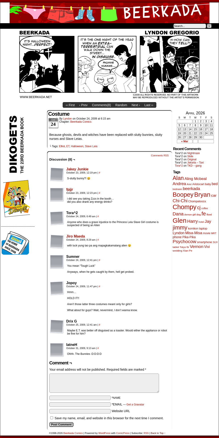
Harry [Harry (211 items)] (192, 221)
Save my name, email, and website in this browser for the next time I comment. (109, 418)
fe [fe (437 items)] (204, 214)
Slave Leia (91, 146)
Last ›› (149, 105)
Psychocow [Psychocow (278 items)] (184, 241)
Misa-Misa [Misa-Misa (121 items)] (193, 233)
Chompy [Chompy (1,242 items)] (184, 207)
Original (191, 159)
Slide (190, 156)
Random (121, 105)
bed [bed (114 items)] (215, 184)
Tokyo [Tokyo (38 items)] (183, 247)
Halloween (77, 146)
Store (33, 26)
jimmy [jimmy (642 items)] (180, 227)
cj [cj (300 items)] (198, 207)
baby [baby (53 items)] (208, 184)
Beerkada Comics (109, 12)
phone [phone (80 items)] (177, 237)
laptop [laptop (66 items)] (203, 228)
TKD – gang (194, 165)
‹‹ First (70, 105)
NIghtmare (193, 153)
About (19, 26)
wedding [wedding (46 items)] (177, 250)
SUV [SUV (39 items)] (215, 242)
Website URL (121, 411)
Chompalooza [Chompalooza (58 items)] (197, 201)
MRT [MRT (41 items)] (214, 233)
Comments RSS (160, 155)
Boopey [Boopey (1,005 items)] (183, 194)
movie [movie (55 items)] (207, 233)
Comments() (101, 105)
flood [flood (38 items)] (209, 214)
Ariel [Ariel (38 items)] (189, 184)
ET (67, 146)
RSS (146, 433)
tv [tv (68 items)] (188, 247)
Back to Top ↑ (158, 433)
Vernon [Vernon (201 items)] (196, 246)
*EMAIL (128, 404)
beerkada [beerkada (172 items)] (191, 188)
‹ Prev (83, 105)
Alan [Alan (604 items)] (178, 178)
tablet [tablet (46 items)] (176, 247)
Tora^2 (179, 165)
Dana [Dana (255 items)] (178, 213)
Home (6, 26)
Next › (136, 105)
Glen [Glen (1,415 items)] (179, 220)
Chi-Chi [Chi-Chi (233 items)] (180, 200)
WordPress (104, 433)
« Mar (184, 141)
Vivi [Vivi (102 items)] (207, 247)
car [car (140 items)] (214, 195)
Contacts (50, 26)
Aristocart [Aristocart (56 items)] (198, 184)
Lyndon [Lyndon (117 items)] (178, 233)
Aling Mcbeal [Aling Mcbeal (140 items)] (195, 178)
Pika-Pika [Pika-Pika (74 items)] (189, 237)
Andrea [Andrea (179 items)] (179, 183)
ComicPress (122, 433)
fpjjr (69, 189)
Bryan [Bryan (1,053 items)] (202, 194)
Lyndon (67, 118)
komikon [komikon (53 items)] (193, 228)
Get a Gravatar (135, 404)
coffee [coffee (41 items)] (204, 208)
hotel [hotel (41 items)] (201, 222)
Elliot (62, 146)
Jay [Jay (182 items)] (208, 221)
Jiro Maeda (75, 236)
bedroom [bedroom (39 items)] (177, 189)
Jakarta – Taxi (195, 162)
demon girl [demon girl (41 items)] (190, 214)
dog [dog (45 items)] (198, 214)
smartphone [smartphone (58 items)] (204, 242)
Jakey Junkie (77, 169)
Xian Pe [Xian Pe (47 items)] (187, 250)
